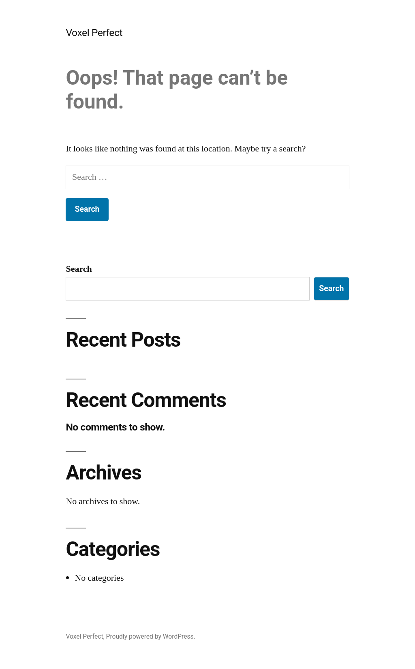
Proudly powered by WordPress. (150, 636)
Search (79, 269)
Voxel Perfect (94, 32)
